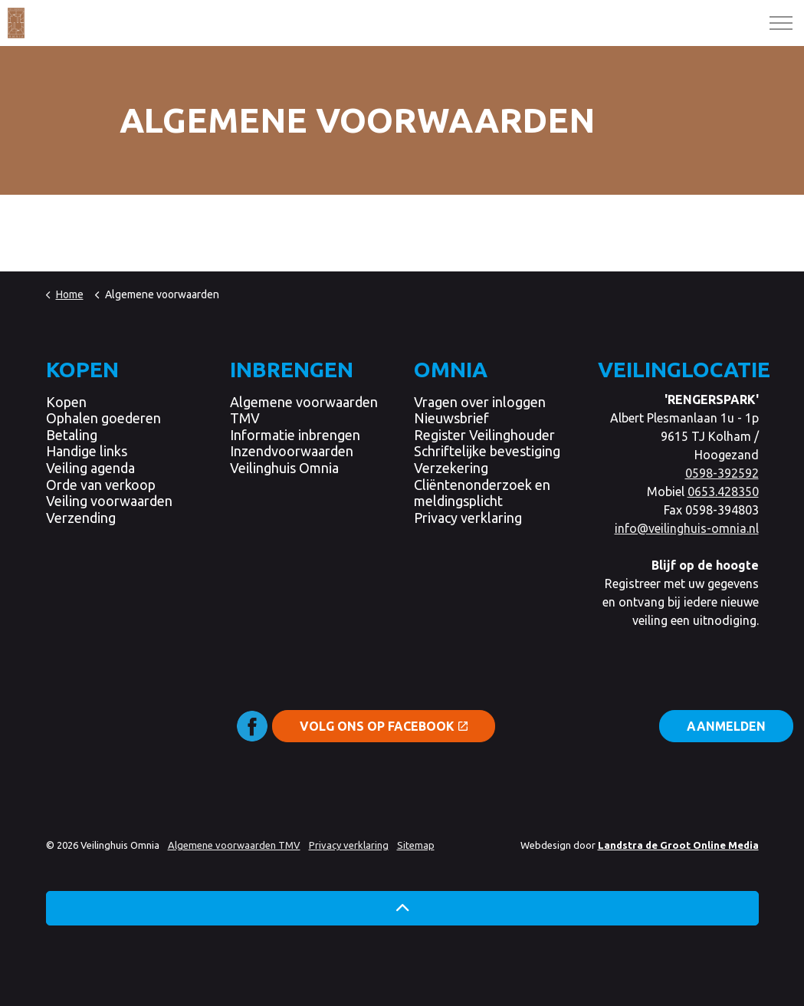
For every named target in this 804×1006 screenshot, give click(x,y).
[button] (402, 908)
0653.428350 (723, 491)
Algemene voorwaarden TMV (234, 845)
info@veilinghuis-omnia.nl (687, 528)
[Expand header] (781, 23)
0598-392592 (722, 473)
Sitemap (416, 845)
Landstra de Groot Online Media (678, 845)
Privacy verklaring (349, 845)
